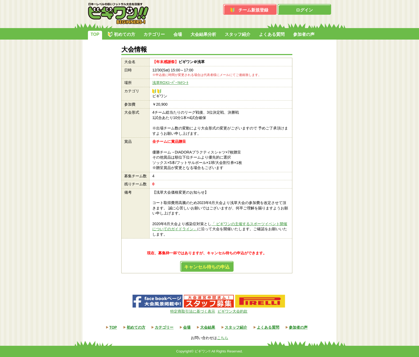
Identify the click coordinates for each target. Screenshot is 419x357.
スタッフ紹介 (237, 34)
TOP (95, 34)
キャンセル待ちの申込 (207, 267)
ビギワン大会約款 (232, 311)
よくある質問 (272, 34)
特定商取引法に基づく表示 (192, 311)
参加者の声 (304, 34)
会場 (177, 34)
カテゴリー (154, 34)
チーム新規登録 (253, 10)
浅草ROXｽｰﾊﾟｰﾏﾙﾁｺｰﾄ (170, 82)
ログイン (304, 10)
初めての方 (124, 34)
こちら (222, 338)
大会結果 (207, 327)
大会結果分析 (203, 34)
